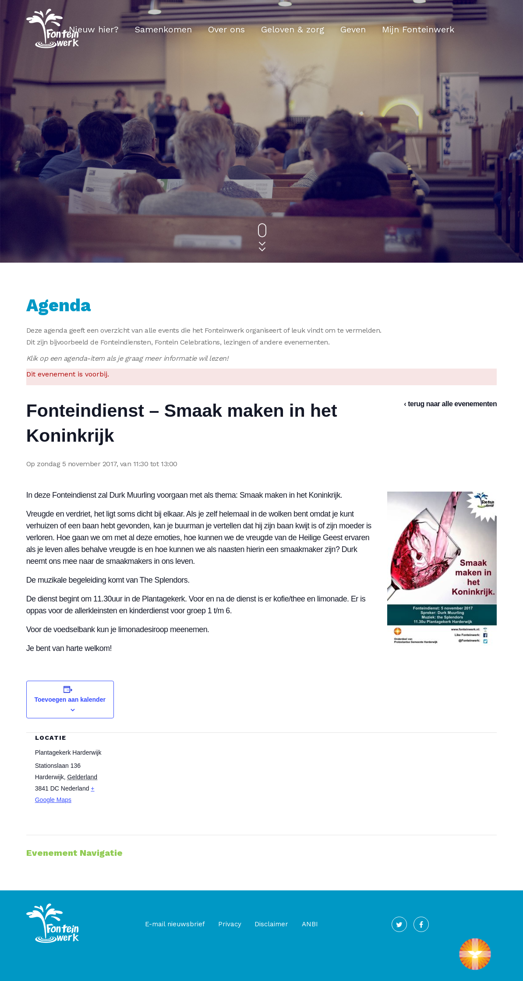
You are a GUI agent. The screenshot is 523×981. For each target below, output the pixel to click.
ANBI (292, 926)
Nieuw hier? (94, 29)
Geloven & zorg (292, 29)
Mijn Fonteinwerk (418, 29)
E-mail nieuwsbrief (156, 926)
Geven (353, 29)
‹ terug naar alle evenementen (450, 404)
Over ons (226, 29)
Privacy (211, 926)
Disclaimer (253, 926)
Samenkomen (163, 29)
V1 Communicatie (269, 971)
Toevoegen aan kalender (70, 701)
